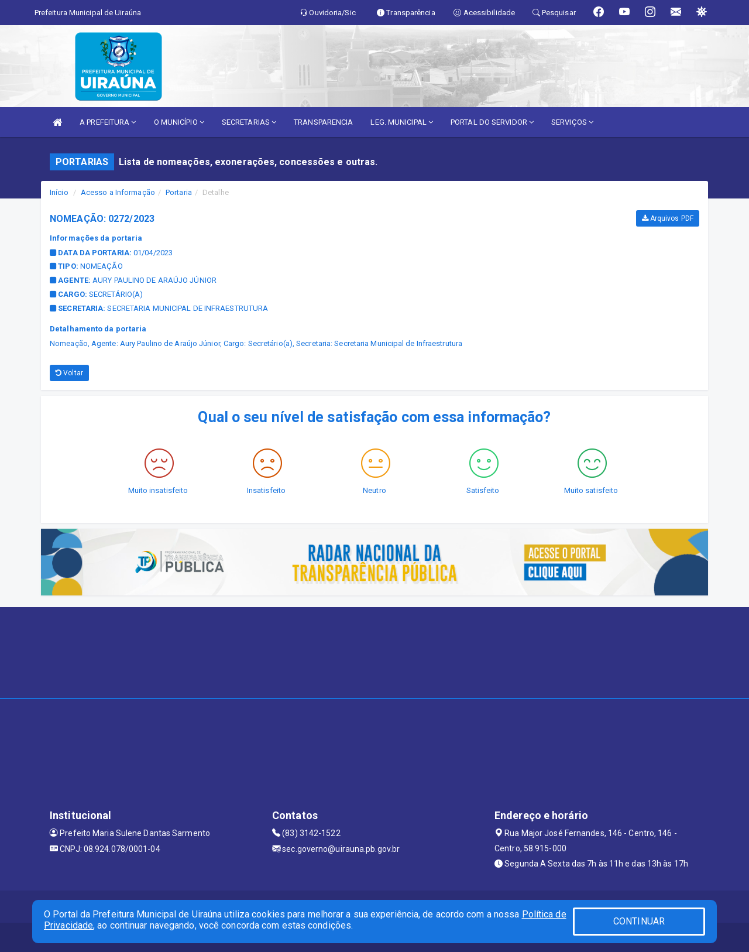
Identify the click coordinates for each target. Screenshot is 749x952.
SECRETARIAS (249, 122)
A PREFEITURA (108, 122)
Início (59, 192)
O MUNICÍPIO (179, 122)
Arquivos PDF (667, 218)
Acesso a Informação (118, 192)
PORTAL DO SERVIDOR (492, 122)
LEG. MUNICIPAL (401, 122)
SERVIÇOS (572, 122)
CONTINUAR (639, 921)
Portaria (179, 192)
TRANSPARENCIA (323, 122)
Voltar (69, 373)
